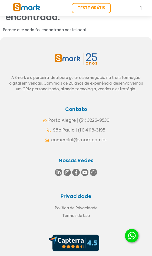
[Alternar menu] (140, 8)
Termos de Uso (76, 216)
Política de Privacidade (76, 208)
